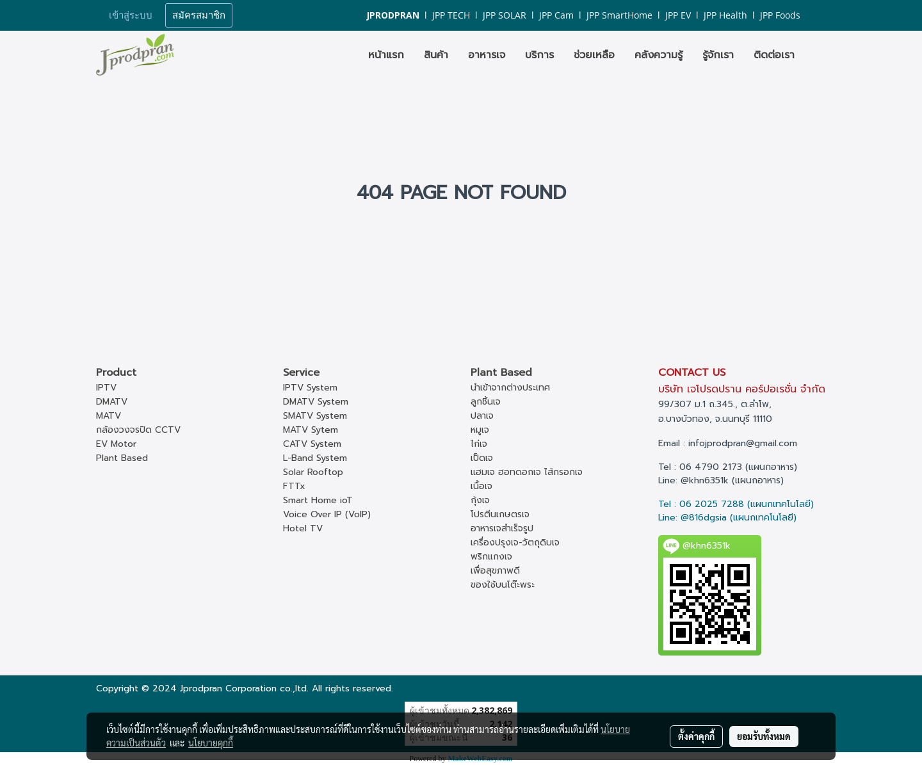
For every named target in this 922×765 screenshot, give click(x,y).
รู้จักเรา (718, 55)
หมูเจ (480, 430)
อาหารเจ (486, 55)
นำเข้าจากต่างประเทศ (510, 387)
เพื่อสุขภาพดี (495, 570)
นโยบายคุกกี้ (210, 742)
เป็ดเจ (482, 458)
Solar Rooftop (313, 472)
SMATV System (315, 416)
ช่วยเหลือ (594, 55)
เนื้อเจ (481, 486)
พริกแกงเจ (491, 556)
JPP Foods (780, 15)
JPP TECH (451, 15)
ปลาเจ (482, 416)
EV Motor (116, 444)
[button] (816, 55)
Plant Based (122, 458)
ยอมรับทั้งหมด (764, 736)
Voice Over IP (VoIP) (327, 514)
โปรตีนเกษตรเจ (500, 514)
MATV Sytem (310, 430)
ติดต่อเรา (774, 55)
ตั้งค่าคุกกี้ (696, 736)
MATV (108, 416)
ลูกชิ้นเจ (486, 401)
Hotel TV (303, 528)
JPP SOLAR (504, 15)
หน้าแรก (386, 55)
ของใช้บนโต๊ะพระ (503, 585)
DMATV (111, 401)
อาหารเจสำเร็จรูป (502, 528)
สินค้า (436, 55)
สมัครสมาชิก (198, 15)
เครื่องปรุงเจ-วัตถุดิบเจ (515, 542)
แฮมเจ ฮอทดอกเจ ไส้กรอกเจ (527, 472)
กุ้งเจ (480, 500)
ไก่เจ (479, 444)
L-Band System (315, 458)
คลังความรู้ (659, 55)
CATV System (312, 444)
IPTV (106, 387)
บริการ (539, 55)
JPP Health (725, 15)
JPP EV (678, 15)
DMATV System (315, 401)
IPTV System (310, 387)
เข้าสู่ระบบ (130, 15)
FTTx (294, 486)
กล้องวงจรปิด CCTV (138, 430)
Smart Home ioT (318, 500)
